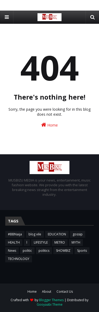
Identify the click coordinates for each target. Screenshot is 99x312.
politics (44, 250)
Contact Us (64, 291)
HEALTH (14, 242)
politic (27, 250)
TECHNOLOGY (18, 259)
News (12, 250)
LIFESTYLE (41, 242)
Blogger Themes (51, 300)
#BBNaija (15, 234)
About (46, 291)
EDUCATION (57, 234)
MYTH (76, 242)
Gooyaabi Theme (50, 304)
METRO (59, 242)
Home (49, 125)
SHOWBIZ (63, 250)
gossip (78, 234)
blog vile (35, 234)
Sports (82, 250)
